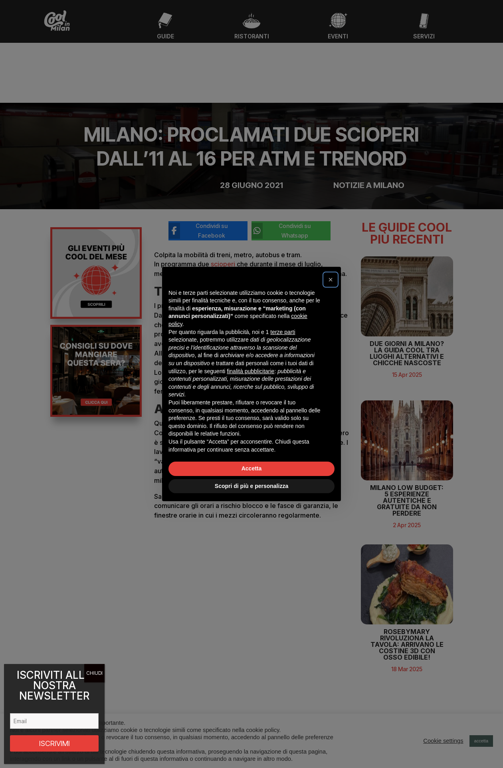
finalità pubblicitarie (250, 371)
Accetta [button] (252, 468)
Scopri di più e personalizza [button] (251, 486)
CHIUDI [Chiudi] (94, 673)
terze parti (282, 332)
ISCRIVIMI (54, 743)
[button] (330, 279)
